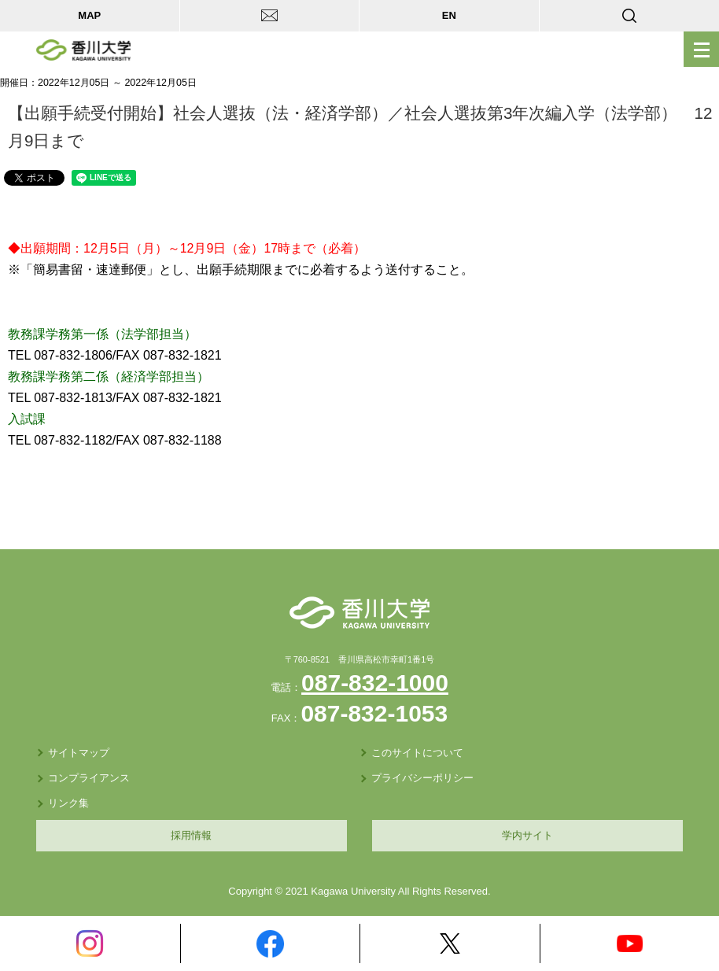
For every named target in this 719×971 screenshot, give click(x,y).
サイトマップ (78, 753)
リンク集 (68, 803)
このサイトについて (417, 753)
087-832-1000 (374, 683)
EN (449, 15)
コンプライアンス (89, 778)
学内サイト (527, 835)
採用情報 (191, 835)
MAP (89, 15)
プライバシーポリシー (422, 778)
